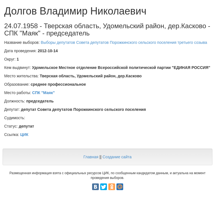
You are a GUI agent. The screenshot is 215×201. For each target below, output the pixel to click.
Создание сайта (117, 157)
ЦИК (24, 134)
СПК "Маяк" (43, 92)
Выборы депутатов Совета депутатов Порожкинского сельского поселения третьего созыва (124, 42)
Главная (90, 157)
